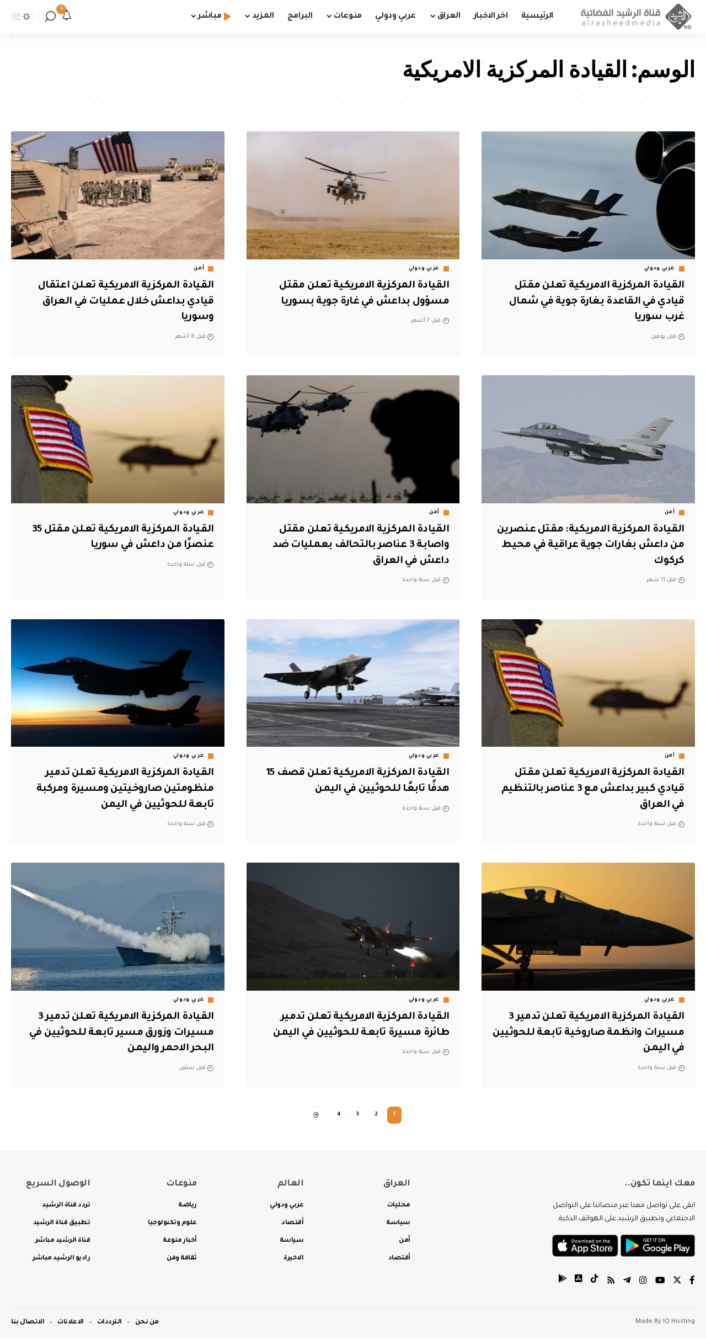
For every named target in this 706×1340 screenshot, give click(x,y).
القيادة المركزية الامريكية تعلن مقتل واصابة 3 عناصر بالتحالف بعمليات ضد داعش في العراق (357, 545)
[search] (50, 16)
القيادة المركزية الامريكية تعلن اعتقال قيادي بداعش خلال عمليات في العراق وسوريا (121, 301)
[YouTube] (659, 1284)
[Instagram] (642, 1284)
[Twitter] (676, 1284)
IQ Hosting (679, 1324)
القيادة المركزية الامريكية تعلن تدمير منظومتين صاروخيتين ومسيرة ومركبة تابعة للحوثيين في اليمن (121, 789)
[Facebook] (692, 1284)
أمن (199, 269)
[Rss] (609, 1284)
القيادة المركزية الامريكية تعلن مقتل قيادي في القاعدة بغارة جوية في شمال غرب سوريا (590, 301)
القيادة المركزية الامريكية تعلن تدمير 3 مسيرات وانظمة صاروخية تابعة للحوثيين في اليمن (591, 1033)
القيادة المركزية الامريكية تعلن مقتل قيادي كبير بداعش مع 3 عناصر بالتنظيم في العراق (589, 789)
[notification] (66, 16)
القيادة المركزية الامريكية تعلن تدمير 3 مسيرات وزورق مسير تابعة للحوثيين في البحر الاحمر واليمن (121, 1033)
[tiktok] (593, 1284)
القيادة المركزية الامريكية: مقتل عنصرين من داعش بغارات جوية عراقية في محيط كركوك (590, 545)
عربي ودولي (659, 269)
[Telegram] (626, 1284)
